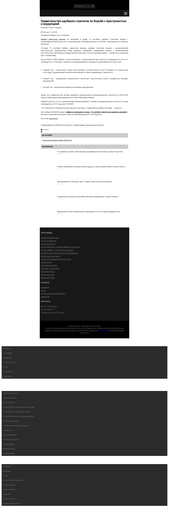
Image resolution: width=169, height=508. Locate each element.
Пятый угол (46, 262)
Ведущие (45, 287)
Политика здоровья (50, 256)
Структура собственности (53, 294)
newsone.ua (53, 118)
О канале (7, 462)
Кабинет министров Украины (53, 39)
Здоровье (7, 376)
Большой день (48, 278)
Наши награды (9, 499)
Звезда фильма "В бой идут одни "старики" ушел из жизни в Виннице (84, 181)
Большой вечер (48, 244)
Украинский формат (50, 238)
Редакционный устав (12, 503)
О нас (43, 290)
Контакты (7, 466)
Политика (46, 129)
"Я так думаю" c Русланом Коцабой (57, 250)
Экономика (8, 353)
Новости (7, 344)
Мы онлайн (47, 135)
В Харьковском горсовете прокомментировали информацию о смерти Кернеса (87, 196)
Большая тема (47, 275)
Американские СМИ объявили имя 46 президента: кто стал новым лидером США (88, 211)
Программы (8, 389)
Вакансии (45, 297)
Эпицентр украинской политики (56, 259)
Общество (7, 358)
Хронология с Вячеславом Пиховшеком (59, 253)
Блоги (5, 458)
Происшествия (9, 362)
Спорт (6, 367)
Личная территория (50, 268)
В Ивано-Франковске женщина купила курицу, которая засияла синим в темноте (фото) (91, 166)
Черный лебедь (48, 272)
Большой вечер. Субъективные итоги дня (60, 247)
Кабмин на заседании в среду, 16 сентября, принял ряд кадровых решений (96, 112)
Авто (5, 385)
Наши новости (9, 485)
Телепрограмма (10, 490)
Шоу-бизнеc (8, 372)
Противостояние (49, 265)
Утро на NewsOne (48, 241)
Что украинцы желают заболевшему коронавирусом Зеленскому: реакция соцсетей (90, 151)
